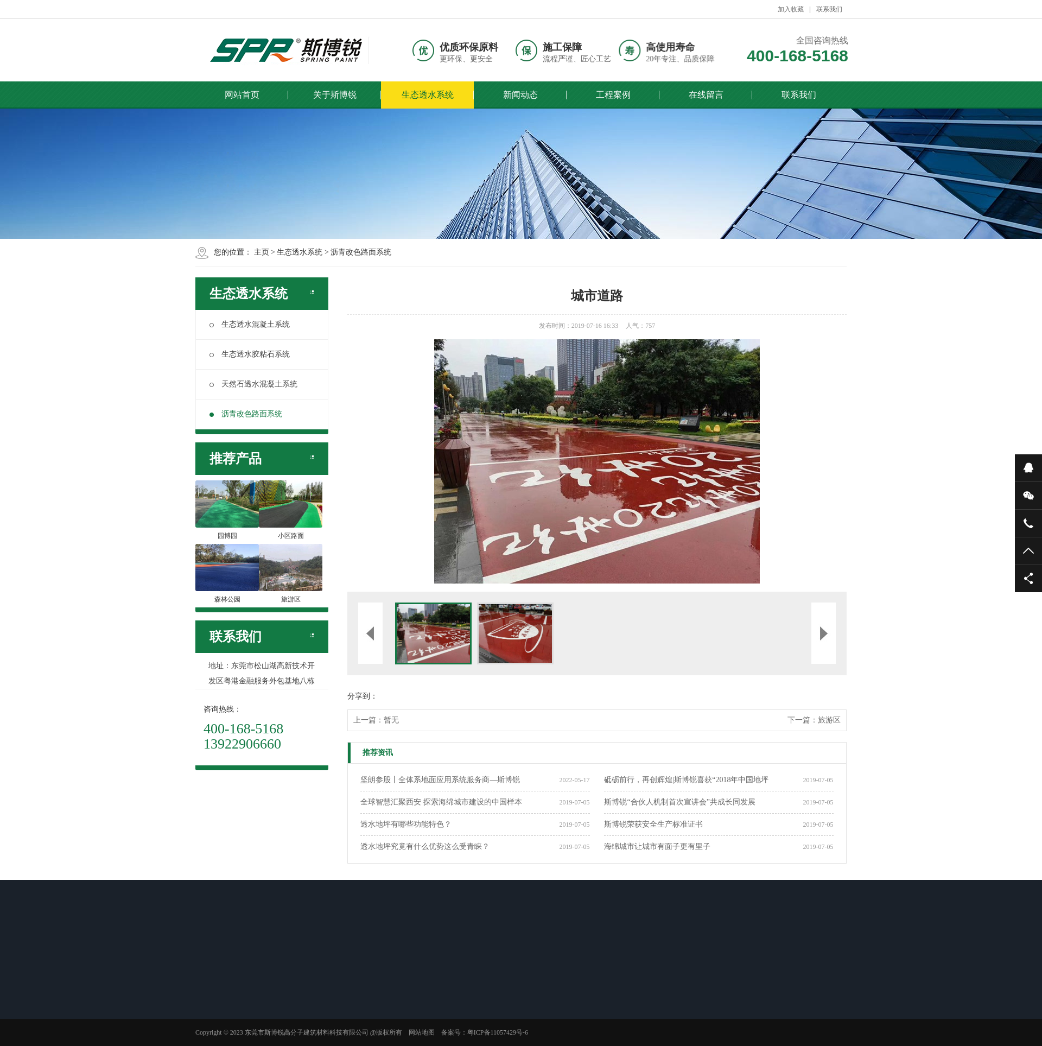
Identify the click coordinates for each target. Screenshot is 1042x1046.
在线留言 (706, 94)
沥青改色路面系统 (361, 252)
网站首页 (242, 94)
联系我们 (829, 9)
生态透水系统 (428, 94)
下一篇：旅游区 (814, 720)
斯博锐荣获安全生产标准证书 (653, 824)
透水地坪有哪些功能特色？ (406, 824)
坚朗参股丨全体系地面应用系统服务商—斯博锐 (440, 780)
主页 (261, 252)
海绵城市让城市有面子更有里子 (657, 846)
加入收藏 (791, 9)
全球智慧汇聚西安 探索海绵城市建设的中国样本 (441, 802)
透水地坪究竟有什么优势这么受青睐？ (425, 846)
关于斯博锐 (335, 94)
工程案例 (613, 94)
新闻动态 (520, 94)
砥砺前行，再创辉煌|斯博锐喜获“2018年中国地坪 (686, 780)
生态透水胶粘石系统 (249, 354)
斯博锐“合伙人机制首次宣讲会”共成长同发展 (679, 802)
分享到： (362, 696)
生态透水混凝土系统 (249, 324)
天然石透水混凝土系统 (253, 384)
